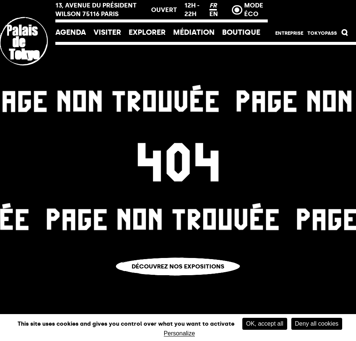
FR (213, 5)
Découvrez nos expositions (178, 266)
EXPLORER (147, 32)
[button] (345, 34)
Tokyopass (322, 33)
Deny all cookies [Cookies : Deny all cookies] (317, 323)
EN (213, 14)
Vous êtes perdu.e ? (178, 280)
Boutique (241, 32)
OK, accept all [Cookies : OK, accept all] (264, 323)
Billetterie (312, 12)
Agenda (70, 32)
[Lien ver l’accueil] (27, 90)
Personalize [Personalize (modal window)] (179, 334)
